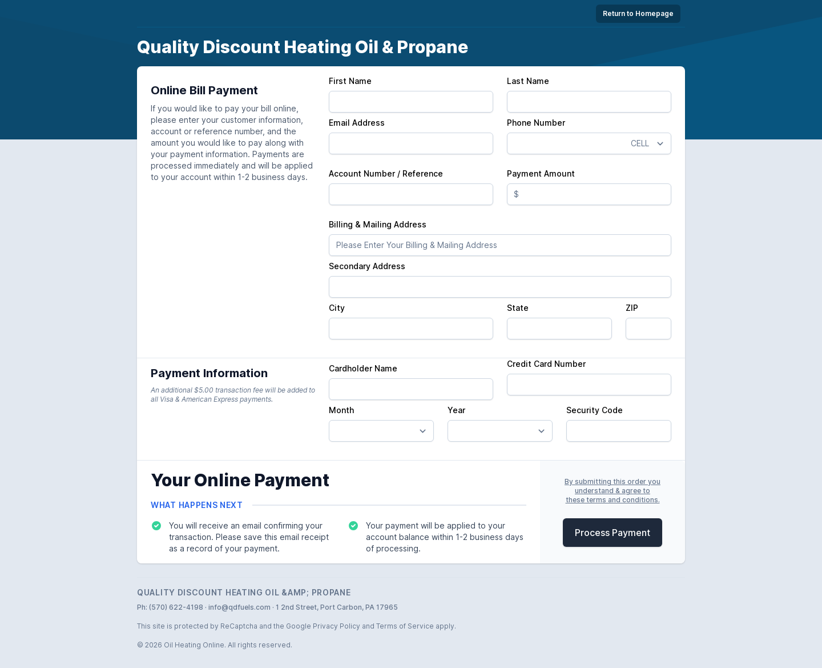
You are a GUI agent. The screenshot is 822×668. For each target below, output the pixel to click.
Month (341, 410)
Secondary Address (367, 266)
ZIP (632, 308)
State (518, 308)
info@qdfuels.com (239, 607)
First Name (350, 81)
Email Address (357, 122)
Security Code (594, 410)
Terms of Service (405, 626)
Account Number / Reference (386, 173)
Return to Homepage (638, 13)
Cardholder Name (363, 368)
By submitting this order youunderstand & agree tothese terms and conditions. (612, 490)
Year (456, 410)
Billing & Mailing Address (377, 224)
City (337, 308)
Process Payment (612, 532)
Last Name (528, 81)
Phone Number (536, 122)
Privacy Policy (336, 626)
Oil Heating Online (194, 645)
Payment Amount (541, 173)
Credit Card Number (546, 364)
